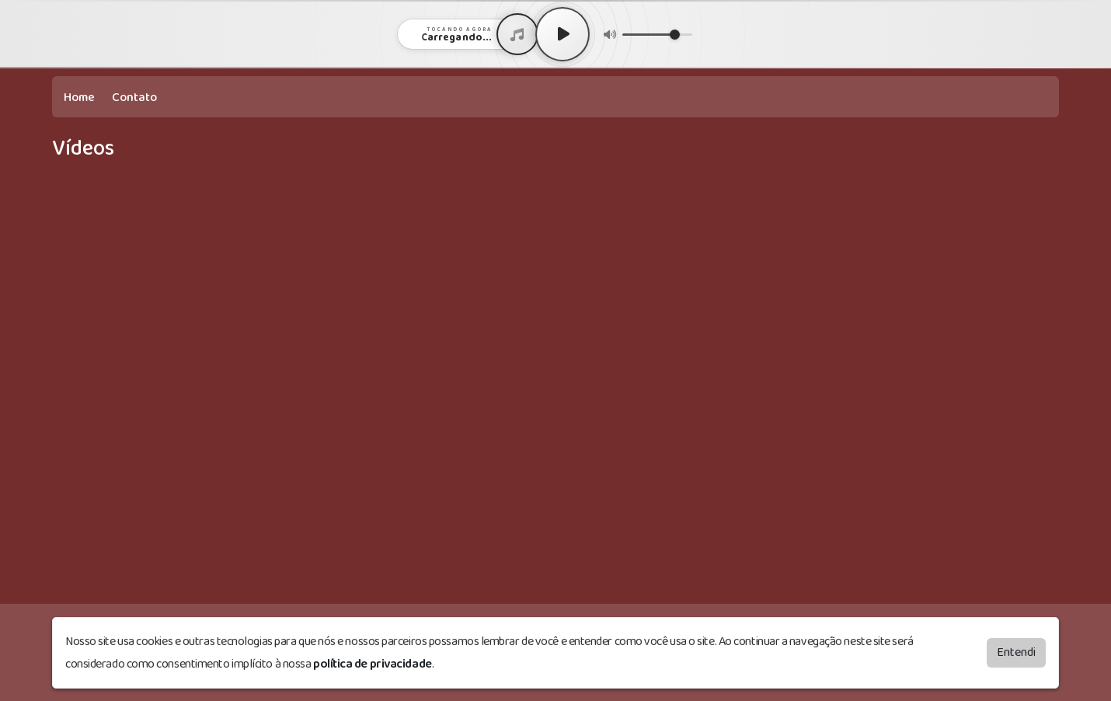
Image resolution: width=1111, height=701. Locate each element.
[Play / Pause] (562, 34)
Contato (134, 97)
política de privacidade (372, 664)
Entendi (1016, 652)
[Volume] (657, 34)
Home (79, 97)
